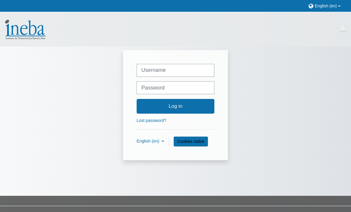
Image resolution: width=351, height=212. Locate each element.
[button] (327, 5)
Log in (175, 106)
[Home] (25, 28)
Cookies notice (190, 141)
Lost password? (151, 120)
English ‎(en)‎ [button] (148, 141)
